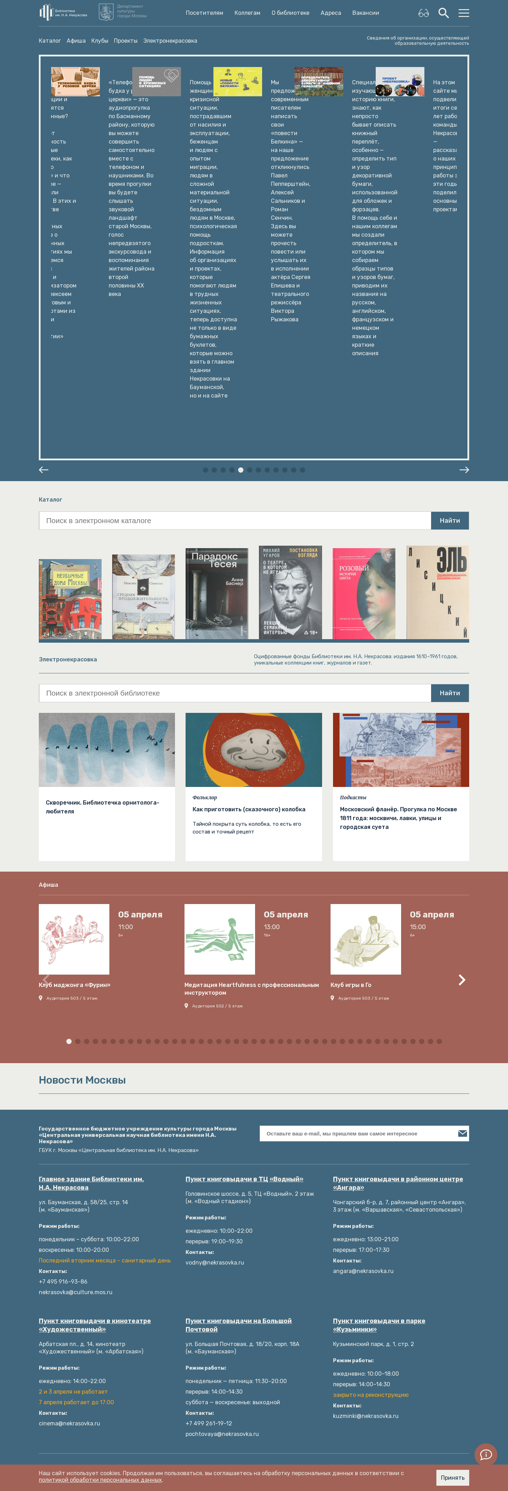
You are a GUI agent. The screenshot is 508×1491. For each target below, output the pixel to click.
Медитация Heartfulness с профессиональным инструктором (252, 755)
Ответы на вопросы (177, 1381)
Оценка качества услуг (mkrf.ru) (194, 1403)
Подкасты (353, 564)
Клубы (99, 40)
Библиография (169, 1307)
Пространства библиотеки (76, 1297)
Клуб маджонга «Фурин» (74, 751)
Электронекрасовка (170, 40)
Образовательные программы (301, 1286)
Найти (450, 287)
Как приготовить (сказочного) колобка (249, 575)
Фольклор (205, 564)
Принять (453, 1477)
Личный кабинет (173, 1265)
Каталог (50, 40)
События (273, 1265)
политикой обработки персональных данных (100, 1480)
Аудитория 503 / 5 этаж (72, 764)
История (50, 1276)
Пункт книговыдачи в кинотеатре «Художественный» (95, 1092)
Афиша (76, 40)
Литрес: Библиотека (178, 1244)
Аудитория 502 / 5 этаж (217, 772)
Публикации (277, 1254)
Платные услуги (61, 1307)
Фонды (48, 1265)
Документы (54, 1329)
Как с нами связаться (68, 1339)
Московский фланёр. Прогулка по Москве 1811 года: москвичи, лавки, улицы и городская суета (398, 584)
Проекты (126, 40)
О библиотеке (290, 13)
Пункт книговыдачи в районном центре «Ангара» (398, 950)
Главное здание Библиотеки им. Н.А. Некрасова (91, 950)
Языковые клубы (172, 1329)
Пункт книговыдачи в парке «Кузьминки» (379, 1092)
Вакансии (365, 13)
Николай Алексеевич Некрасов (81, 1286)
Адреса (331, 13)
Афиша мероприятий (178, 1318)
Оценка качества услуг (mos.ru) (193, 1413)
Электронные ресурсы (180, 1276)
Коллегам (247, 13)
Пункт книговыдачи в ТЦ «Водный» (244, 946)
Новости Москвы (172, 1424)
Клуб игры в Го (351, 751)
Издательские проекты (71, 1350)
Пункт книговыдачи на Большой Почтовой (239, 1092)
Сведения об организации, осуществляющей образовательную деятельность (418, 40)
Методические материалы (297, 1244)
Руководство (57, 1318)
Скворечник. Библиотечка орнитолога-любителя (102, 573)
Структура (53, 1360)
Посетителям (204, 13)
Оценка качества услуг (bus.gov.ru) (198, 1392)
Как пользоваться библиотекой (193, 1254)
